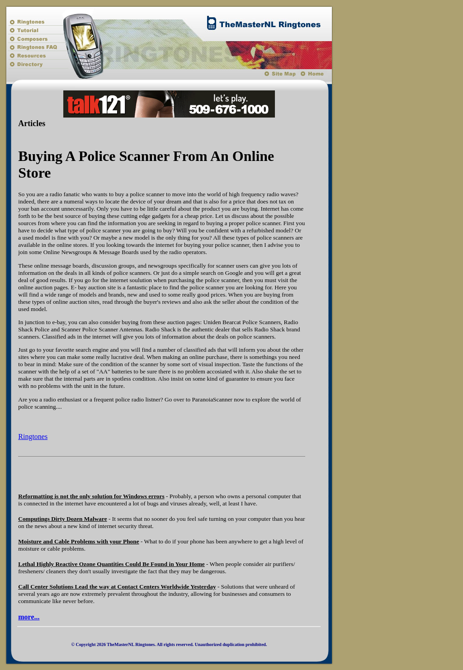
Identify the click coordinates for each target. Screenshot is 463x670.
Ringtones (32, 436)
